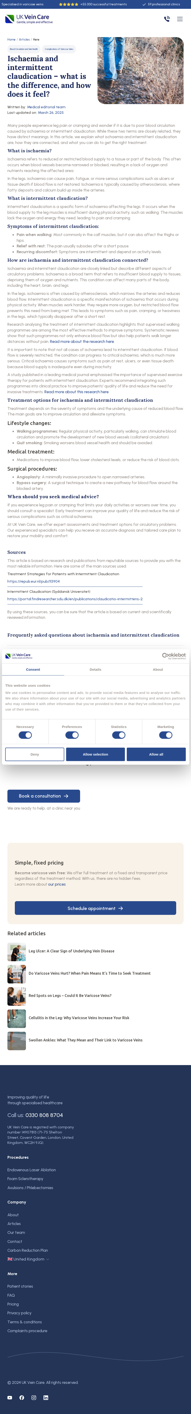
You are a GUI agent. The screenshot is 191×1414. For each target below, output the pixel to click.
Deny (35, 754)
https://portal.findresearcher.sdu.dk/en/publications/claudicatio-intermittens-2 (75, 599)
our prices (57, 884)
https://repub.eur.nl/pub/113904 (33, 581)
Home (11, 39)
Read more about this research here (76, 391)
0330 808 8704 (44, 1115)
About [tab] (158, 669)
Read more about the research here (82, 341)
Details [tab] (95, 669)
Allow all (156, 754)
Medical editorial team (46, 107)
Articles (24, 39)
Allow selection (95, 754)
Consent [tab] (33, 669)
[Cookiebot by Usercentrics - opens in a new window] (165, 656)
